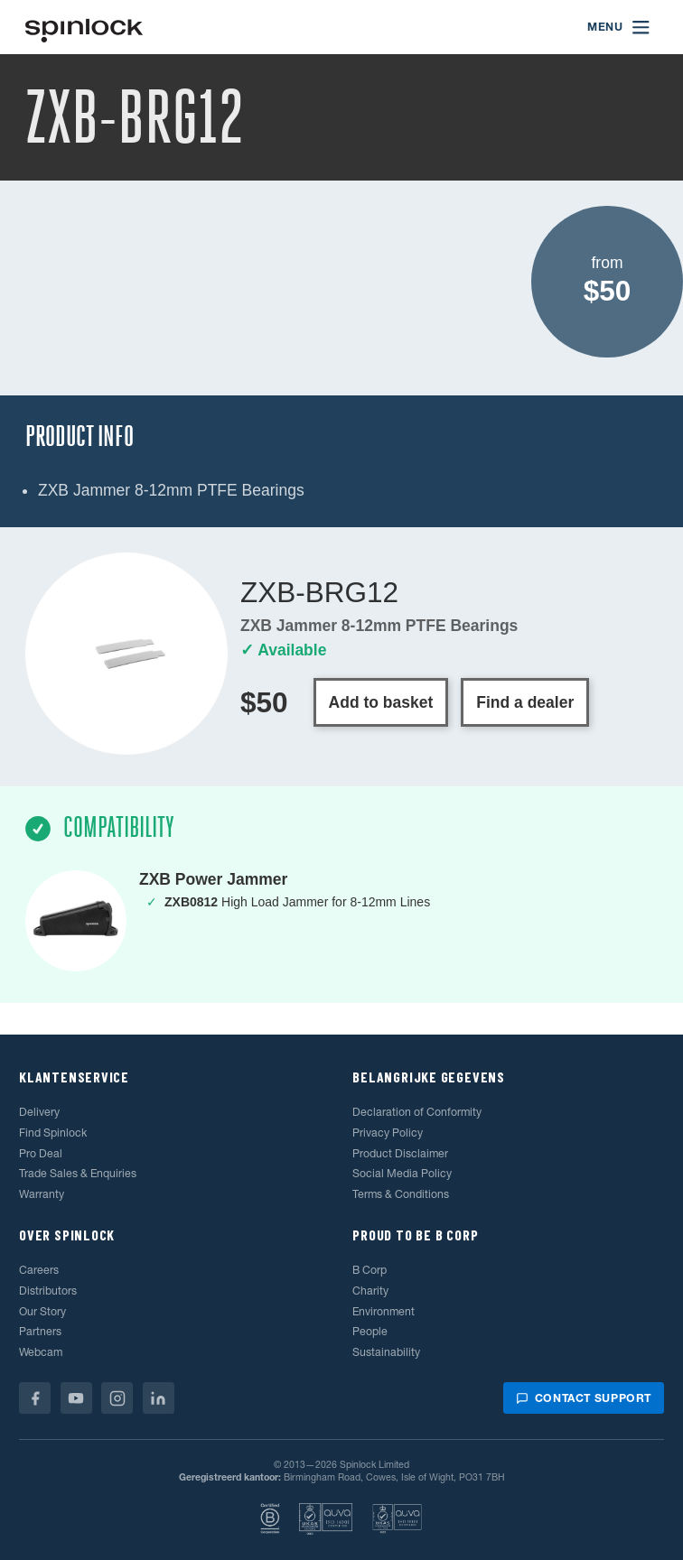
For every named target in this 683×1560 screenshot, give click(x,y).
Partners (40, 1331)
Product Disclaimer (400, 1153)
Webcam (40, 1352)
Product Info (79, 436)
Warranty (41, 1194)
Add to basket (381, 702)
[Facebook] (35, 1398)
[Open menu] (619, 27)
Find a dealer (525, 702)
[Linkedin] (158, 1398)
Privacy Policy (387, 1132)
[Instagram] (117, 1398)
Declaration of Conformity (417, 1112)
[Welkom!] (84, 27)
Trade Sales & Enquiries (77, 1173)
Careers (39, 1270)
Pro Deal (40, 1153)
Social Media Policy (402, 1173)
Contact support (583, 1398)
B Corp (369, 1270)
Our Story (42, 1311)
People (370, 1331)
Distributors (48, 1290)
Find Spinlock (53, 1132)
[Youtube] (76, 1398)
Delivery (39, 1112)
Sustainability (386, 1352)
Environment (383, 1311)
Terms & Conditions (400, 1194)
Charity (370, 1290)
